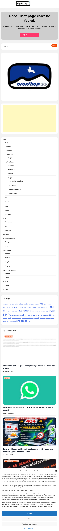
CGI (6, 198)
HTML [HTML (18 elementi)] (51, 307)
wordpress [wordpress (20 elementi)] (20, 320)
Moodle (9, 150)
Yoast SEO (13, 193)
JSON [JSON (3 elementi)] (36, 311)
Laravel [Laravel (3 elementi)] (41, 311)
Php (4, 139)
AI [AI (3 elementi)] (19, 304)
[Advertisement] (29, 118)
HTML (5, 219)
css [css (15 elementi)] (41, 303)
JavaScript (7, 250)
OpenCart (9, 154)
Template (11, 169)
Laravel (8, 146)
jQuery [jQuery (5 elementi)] (32, 311)
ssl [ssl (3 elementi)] (29, 318)
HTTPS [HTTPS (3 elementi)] (12, 311)
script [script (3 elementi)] (47, 315)
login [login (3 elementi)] (47, 311)
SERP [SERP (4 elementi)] (9, 318)
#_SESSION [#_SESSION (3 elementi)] (6, 304)
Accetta (29, 513)
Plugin (10, 158)
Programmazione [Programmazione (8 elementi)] (31, 315)
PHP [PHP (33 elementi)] (6, 314)
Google (7, 242)
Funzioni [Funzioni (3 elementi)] (20, 307)
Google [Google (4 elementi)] (39, 307)
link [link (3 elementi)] (44, 311)
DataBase (6, 282)
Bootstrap (8, 222)
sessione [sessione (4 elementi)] (25, 318)
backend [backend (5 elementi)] (23, 304)
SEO (6, 246)
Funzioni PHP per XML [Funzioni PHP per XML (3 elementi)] (30, 307)
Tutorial (10, 174)
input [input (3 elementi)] (15, 311)
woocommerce (15, 189)
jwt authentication (16, 181)
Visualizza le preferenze (29, 524)
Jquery (7, 253)
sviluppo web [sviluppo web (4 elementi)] (34, 318)
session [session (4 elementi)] (18, 318)
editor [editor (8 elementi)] (5, 307)
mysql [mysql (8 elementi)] (52, 311)
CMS (6, 143)
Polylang (12, 185)
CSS (6, 226)
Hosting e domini (9, 270)
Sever (7, 278)
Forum (5, 289)
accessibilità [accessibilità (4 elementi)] (14, 304)
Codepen (8, 230)
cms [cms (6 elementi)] (29, 304)
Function (8, 202)
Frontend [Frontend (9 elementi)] (13, 307)
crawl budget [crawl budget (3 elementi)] (35, 304)
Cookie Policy (28, 528)
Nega (29, 519)
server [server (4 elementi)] (14, 318)
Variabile (8, 214)
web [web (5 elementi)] (4, 321)
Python (6, 234)
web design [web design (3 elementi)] (10, 321)
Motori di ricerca (9, 239)
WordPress (10, 162)
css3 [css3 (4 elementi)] (44, 304)
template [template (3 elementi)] (42, 318)
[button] (56, 471)
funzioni (11, 165)
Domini (7, 273)
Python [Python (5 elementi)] (42, 315)
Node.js (7, 258)
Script (7, 210)
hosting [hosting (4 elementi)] (44, 307)
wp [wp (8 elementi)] (29, 321)
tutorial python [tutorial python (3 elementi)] (50, 318)
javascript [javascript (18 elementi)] (23, 310)
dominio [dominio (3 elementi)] (49, 304)
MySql (7, 285)
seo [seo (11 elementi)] (51, 315)
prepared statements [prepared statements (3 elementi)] (16, 315)
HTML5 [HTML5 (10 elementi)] (6, 311)
